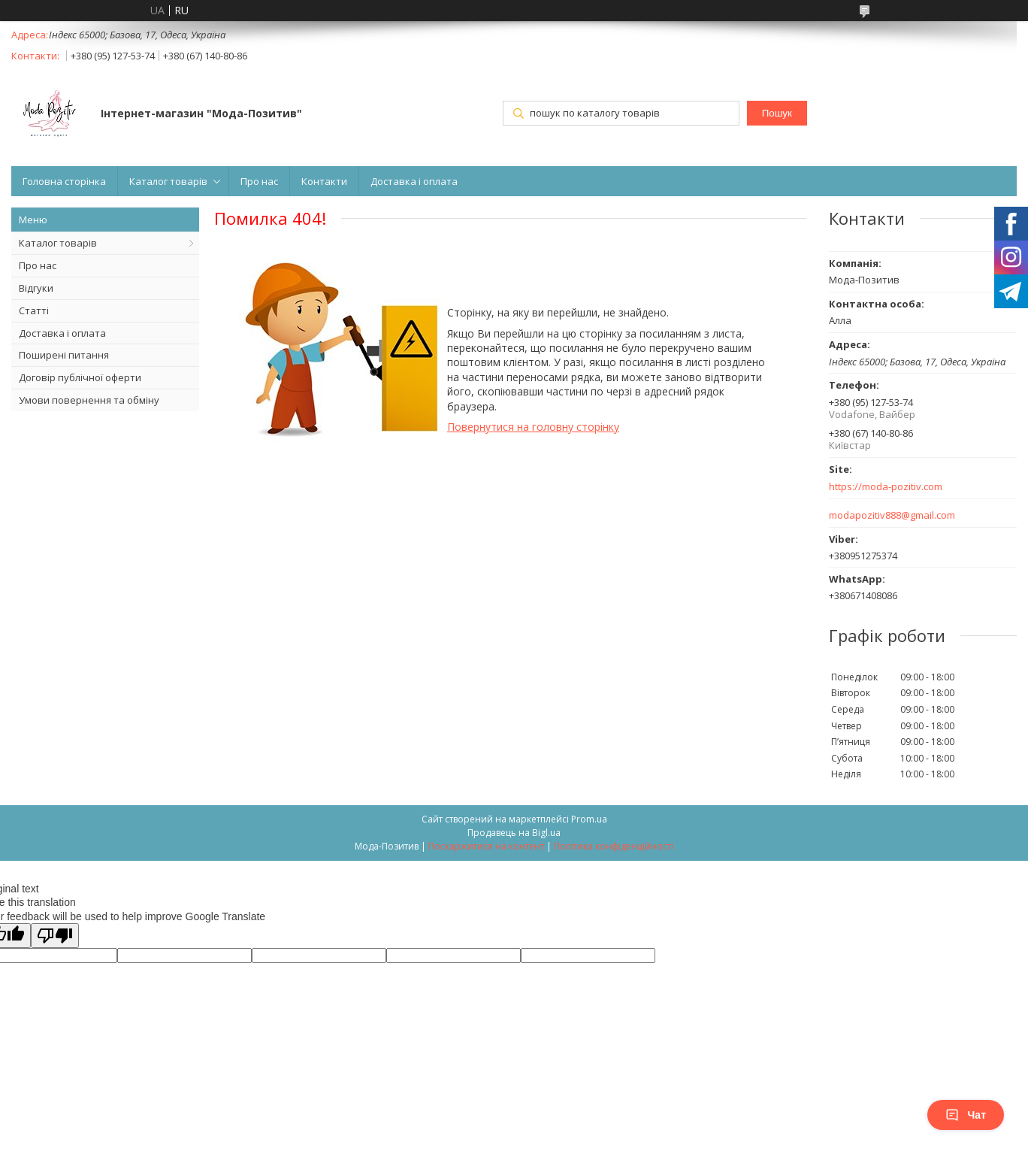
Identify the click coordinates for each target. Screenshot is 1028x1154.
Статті (34, 310)
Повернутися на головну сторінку (533, 426)
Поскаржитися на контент (486, 846)
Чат (965, 1115)
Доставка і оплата (414, 181)
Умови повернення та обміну (89, 400)
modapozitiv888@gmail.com (892, 515)
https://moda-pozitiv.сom (885, 486)
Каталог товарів (168, 181)
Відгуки (36, 288)
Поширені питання (64, 355)
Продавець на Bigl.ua (514, 832)
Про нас (259, 181)
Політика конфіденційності (613, 846)
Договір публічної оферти (80, 377)
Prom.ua (589, 819)
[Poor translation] (55, 935)
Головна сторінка (64, 181)
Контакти (324, 181)
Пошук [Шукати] (777, 113)
